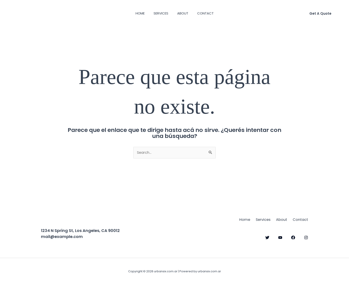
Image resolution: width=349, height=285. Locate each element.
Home (136, 13)
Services (159, 13)
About (183, 13)
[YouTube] (280, 237)
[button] (320, 13)
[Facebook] (293, 237)
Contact (209, 13)
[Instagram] (306, 237)
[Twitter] (267, 237)
